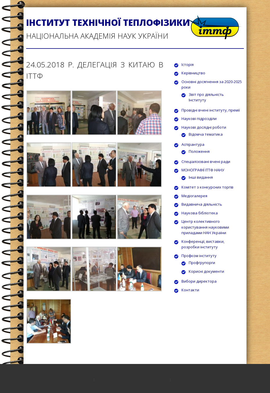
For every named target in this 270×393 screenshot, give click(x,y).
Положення (199, 151)
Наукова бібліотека (199, 213)
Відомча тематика (206, 134)
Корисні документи (206, 271)
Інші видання (201, 177)
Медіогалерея (194, 195)
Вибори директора (199, 281)
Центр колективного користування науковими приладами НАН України (205, 227)
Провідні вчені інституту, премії (210, 110)
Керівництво (193, 73)
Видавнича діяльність (201, 204)
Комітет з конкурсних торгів (207, 187)
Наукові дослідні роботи (203, 127)
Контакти (190, 289)
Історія (187, 64)
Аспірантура (192, 144)
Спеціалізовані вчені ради (205, 161)
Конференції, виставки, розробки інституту (202, 244)
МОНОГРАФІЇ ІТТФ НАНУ (202, 170)
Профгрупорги (202, 262)
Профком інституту (199, 255)
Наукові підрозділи (199, 118)
